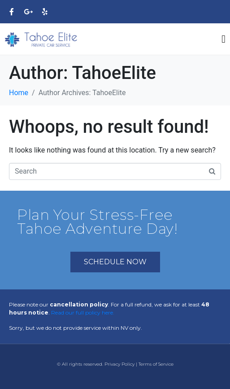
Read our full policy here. (82, 312)
